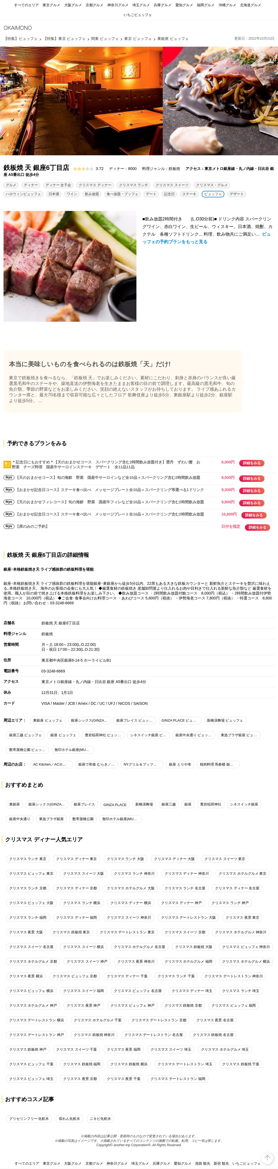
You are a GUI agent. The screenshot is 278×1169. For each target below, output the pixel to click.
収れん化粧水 (69, 1119)
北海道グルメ (250, 5)
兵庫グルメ (162, 5)
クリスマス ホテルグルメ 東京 (242, 873)
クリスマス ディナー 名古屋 (237, 888)
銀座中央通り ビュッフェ (195, 735)
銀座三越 (169, 804)
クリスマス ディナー (95, 185)
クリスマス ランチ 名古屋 (185, 888)
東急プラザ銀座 (51, 819)
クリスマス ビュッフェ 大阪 (31, 903)
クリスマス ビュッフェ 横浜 (31, 991)
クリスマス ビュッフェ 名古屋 (138, 991)
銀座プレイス (84, 804)
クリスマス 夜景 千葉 (123, 1079)
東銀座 (14, 804)
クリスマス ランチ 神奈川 (134, 873)
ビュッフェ (213, 194)
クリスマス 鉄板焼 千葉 (240, 1064)
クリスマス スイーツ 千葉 (76, 1049)
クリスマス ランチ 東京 (27, 859)
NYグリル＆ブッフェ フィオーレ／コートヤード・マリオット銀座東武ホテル (143, 764)
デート (151, 194)
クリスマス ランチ (133, 185)
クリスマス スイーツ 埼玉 (171, 1049)
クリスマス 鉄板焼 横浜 (129, 1064)
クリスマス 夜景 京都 (80, 1079)
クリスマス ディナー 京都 (76, 888)
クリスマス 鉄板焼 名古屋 (213, 1035)
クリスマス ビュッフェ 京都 (75, 976)
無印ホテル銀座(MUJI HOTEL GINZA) (122, 819)
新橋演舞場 (144, 804)
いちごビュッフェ (138, 15)
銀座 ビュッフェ (63, 735)
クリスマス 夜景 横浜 (26, 976)
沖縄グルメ (227, 5)
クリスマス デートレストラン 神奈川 (233, 976)
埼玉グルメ (141, 5)
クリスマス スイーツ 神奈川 (129, 917)
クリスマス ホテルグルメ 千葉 (98, 1020)
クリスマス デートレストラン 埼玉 (185, 1064)
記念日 (169, 194)
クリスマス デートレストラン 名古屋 (153, 1035)
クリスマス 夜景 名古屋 (215, 1020)
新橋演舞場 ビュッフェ (225, 720)
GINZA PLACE (115, 805)
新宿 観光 (221, 1163)
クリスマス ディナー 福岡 (76, 917)
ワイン (72, 194)
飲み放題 (92, 194)
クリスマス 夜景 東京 (242, 917)
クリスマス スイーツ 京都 (185, 932)
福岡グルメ (206, 5)
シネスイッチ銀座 (244, 804)
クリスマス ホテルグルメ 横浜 (246, 961)
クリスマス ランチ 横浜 (81, 903)
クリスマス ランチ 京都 (27, 888)
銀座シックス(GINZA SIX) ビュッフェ (91, 720)
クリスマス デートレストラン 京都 (159, 1020)
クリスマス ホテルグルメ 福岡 (188, 961)
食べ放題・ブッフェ (122, 194)
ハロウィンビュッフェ (23, 194)
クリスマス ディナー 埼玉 (192, 991)
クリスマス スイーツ (172, 185)
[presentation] (269, 101)
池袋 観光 (202, 1163)
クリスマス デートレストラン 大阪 (188, 917)
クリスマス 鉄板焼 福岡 (81, 1064)
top (267, 1153)
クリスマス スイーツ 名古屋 (31, 947)
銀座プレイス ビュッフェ (136, 720)
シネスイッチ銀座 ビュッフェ (150, 735)
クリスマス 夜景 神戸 (83, 1005)
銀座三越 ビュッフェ (25, 735)
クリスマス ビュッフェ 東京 (31, 873)
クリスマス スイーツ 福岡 (83, 991)
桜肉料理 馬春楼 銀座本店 (219, 764)
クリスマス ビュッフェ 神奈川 (246, 947)
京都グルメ (94, 5)
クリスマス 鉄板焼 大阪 (193, 947)
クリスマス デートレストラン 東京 (127, 932)
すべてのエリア (26, 5)
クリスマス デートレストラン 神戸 (36, 1035)
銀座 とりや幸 (180, 764)
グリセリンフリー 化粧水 (29, 1119)
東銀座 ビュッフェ (47, 720)
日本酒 (54, 194)
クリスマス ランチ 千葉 (176, 976)
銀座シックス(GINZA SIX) (48, 804)
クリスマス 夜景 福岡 (123, 1049)
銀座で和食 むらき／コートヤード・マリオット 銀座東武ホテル (98, 764)
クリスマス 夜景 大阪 (26, 932)
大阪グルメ (73, 5)
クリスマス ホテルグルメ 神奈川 (240, 932)
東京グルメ (51, 5)
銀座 (187, 804)
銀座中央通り (19, 819)
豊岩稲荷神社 (210, 804)
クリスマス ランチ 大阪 (125, 859)
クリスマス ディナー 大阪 (174, 859)
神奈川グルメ (118, 5)
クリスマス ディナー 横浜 (130, 903)
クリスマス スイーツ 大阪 (83, 873)
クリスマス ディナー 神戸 (181, 903)
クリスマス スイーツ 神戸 (87, 961)
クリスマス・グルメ (212, 185)
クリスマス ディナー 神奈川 (187, 873)
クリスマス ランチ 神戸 (230, 903)
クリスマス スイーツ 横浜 (83, 947)
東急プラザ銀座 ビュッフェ (240, 735)
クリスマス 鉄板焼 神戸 (27, 1049)
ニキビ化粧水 (100, 1119)
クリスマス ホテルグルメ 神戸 (33, 1005)
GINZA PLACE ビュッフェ (181, 720)
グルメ (11, 185)
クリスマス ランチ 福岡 (27, 917)
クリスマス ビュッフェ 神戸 (132, 1005)
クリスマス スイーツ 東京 (224, 859)
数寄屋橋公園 (83, 819)
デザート (237, 194)
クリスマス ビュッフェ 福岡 (234, 1005)
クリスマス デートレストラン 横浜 (36, 1020)
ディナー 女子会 (58, 185)
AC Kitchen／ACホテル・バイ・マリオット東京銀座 (53, 764)
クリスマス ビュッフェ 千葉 (31, 1064)
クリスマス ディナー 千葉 (127, 976)
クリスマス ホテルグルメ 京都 (33, 961)
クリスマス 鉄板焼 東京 (71, 932)
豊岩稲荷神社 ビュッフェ (104, 735)
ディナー (31, 185)
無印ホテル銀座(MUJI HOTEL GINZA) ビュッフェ (74, 750)
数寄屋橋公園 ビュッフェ (29, 750)
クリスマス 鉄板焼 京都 (183, 1005)
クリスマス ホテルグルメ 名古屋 (139, 947)
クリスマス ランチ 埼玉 (240, 991)
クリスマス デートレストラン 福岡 (178, 1079)
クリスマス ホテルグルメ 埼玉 (225, 1049)
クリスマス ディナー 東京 (76, 859)
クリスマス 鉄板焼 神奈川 (94, 1035)
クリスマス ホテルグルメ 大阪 (131, 888)
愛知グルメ (184, 5)
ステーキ (189, 194)
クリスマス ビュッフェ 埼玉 (31, 1079)
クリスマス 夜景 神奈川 (136, 961)
